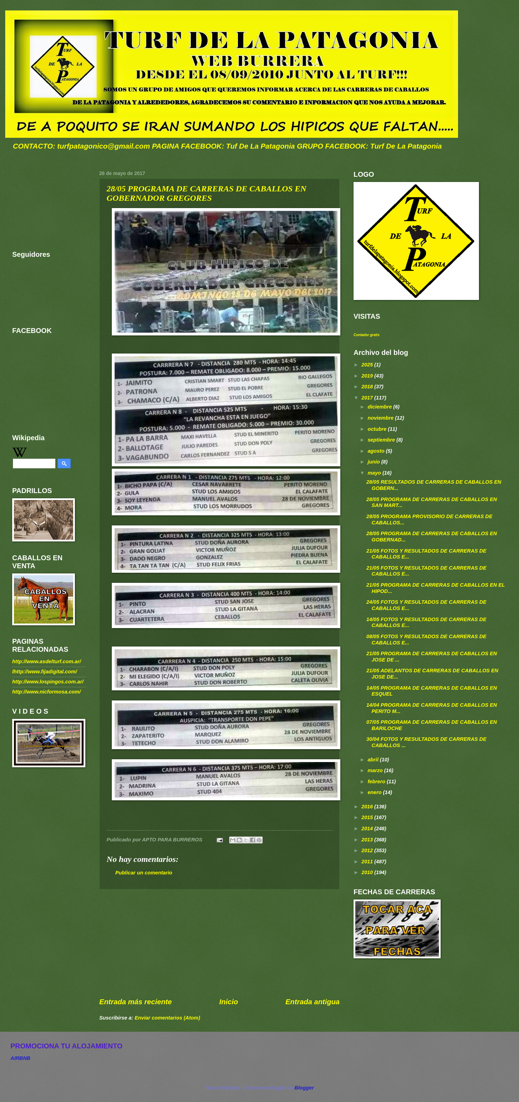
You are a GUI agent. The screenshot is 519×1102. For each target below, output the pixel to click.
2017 (368, 398)
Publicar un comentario (143, 872)
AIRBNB (20, 1058)
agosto (376, 451)
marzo (375, 770)
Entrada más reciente (135, 1002)
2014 (368, 828)
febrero (377, 781)
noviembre (381, 418)
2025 (368, 364)
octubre (377, 429)
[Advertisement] (219, 943)
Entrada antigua (312, 1002)
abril (373, 759)
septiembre (381, 440)
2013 (368, 839)
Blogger (303, 1088)
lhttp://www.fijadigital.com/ (44, 671)
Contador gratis (366, 335)
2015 (368, 817)
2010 (368, 872)
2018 (368, 386)
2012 (368, 850)
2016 (368, 806)
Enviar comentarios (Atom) (167, 1018)
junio (374, 462)
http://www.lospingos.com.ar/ (48, 681)
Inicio (228, 1002)
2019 (368, 376)
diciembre (380, 407)
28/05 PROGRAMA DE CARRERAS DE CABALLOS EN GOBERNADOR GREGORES (207, 193)
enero (375, 792)
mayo (374, 473)
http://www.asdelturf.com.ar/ (46, 661)
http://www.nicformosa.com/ (46, 692)
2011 (368, 861)
